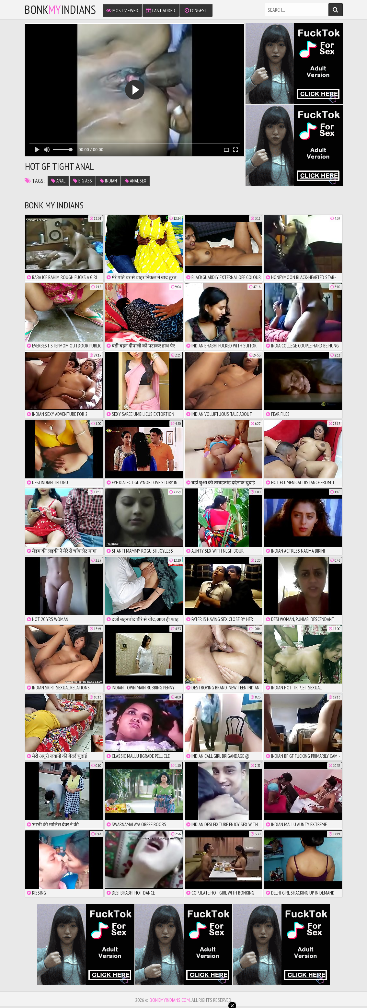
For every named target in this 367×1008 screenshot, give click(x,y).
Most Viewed (122, 10)
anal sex (135, 181)
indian (108, 181)
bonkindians (60, 9)
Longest (196, 10)
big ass (82, 181)
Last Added (160, 10)
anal (58, 181)
